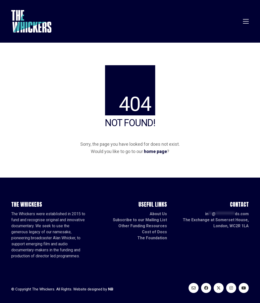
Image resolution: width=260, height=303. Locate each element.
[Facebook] (206, 288)
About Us (158, 213)
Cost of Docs (154, 232)
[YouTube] (244, 288)
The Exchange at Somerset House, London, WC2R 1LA (216, 222)
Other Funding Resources (142, 225)
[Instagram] (231, 288)
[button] (246, 21)
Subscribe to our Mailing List (140, 219)
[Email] (194, 288)
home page (155, 151)
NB (110, 289)
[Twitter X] (219, 288)
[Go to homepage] (31, 21)
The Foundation (152, 238)
